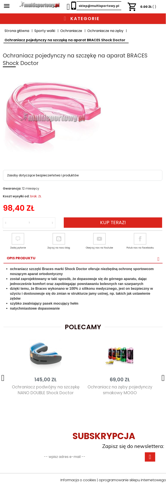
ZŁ (141, 7)
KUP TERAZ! (113, 222)
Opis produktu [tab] (21, 258)
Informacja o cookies (78, 480)
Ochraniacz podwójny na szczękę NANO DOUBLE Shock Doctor (46, 390)
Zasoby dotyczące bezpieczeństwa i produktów (43, 175)
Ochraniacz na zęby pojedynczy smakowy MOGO (120, 390)
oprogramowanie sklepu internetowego (132, 480)
